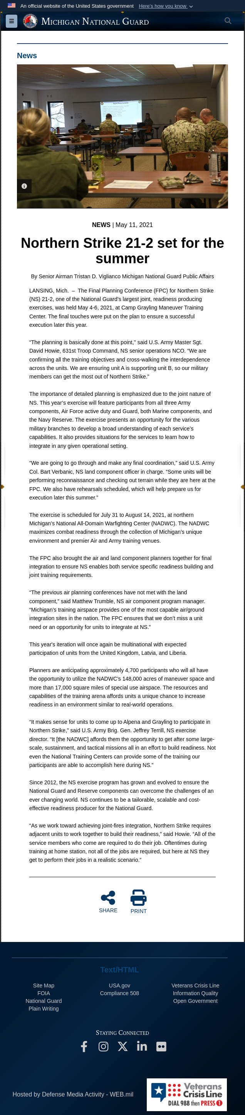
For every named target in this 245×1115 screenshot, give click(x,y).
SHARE (108, 901)
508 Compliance (119, 993)
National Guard (43, 1001)
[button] (167, 6)
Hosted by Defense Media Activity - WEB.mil (72, 1094)
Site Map (43, 985)
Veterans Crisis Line (195, 985)
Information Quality (195, 993)
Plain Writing (44, 1009)
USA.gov (119, 985)
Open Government (195, 1001)
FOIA (43, 993)
